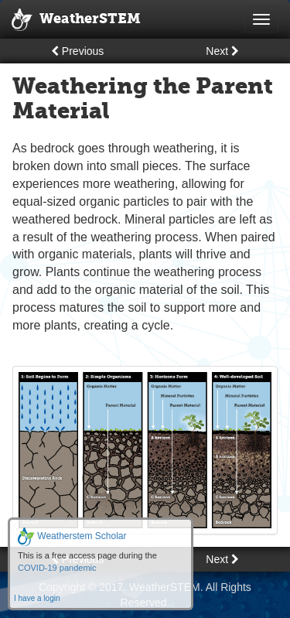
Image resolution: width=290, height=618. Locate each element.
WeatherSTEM (76, 20)
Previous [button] (77, 51)
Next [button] (222, 51)
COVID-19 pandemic (57, 567)
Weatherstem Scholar (72, 536)
